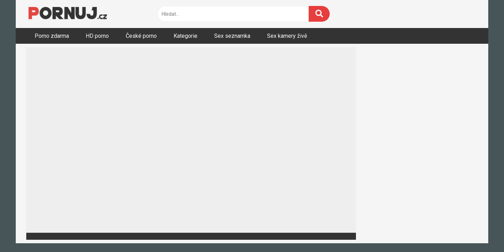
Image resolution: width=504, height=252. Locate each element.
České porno (141, 36)
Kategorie (185, 36)
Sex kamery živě (287, 36)
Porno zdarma (52, 36)
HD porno (97, 36)
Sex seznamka (232, 36)
